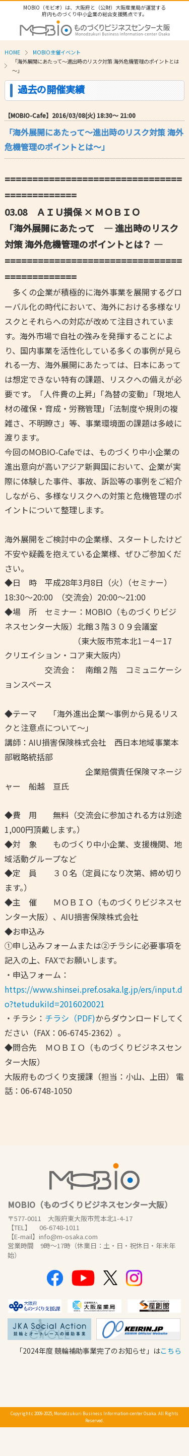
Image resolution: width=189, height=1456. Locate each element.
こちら (170, 1351)
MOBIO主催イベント (57, 52)
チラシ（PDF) (70, 1018)
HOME (12, 52)
